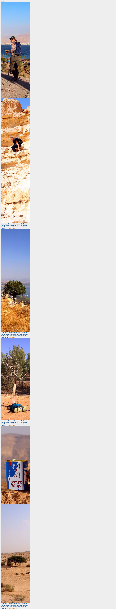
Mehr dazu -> (12, 228)
